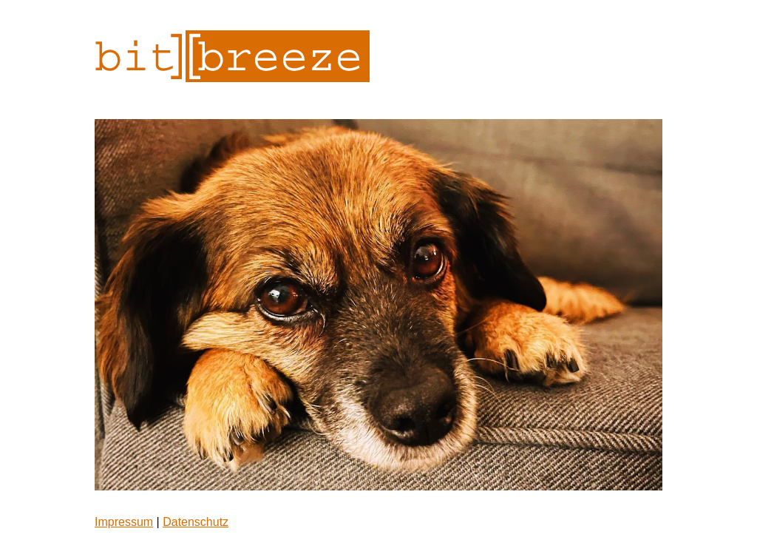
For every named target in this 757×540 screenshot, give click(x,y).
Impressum (124, 522)
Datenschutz (195, 522)
